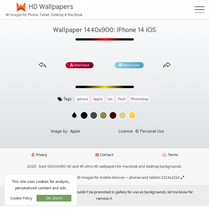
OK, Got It (54, 198)
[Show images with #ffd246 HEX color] (132, 115)
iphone (82, 99)
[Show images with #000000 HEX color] (84, 115)
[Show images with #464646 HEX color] (94, 115)
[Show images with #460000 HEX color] (113, 115)
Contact (104, 154)
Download (79, 65)
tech (122, 99)
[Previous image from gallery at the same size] (42, 65)
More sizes (129, 65)
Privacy (39, 154)
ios (110, 99)
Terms (170, 154)
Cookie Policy (21, 198)
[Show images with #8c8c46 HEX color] (103, 115)
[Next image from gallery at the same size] (167, 65)
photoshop (139, 99)
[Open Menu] (200, 9)
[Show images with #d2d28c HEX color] (123, 115)
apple (98, 99)
